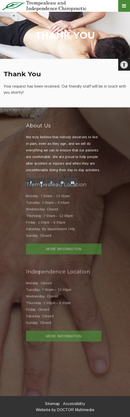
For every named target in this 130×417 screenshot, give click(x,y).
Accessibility (74, 404)
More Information (64, 236)
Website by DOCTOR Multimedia (65, 410)
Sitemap (52, 404)
